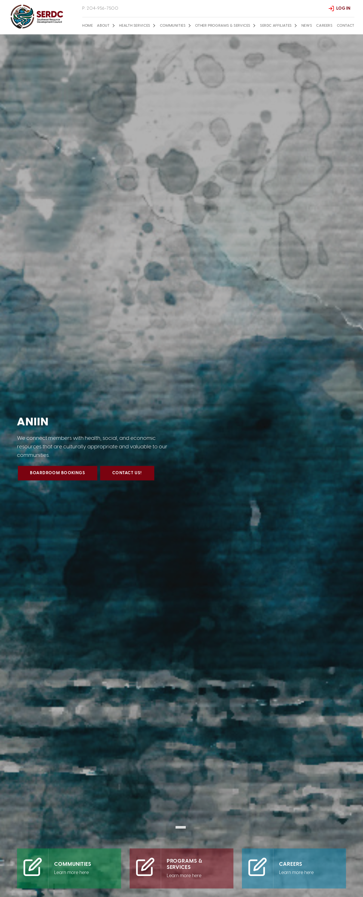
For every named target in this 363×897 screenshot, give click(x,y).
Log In (343, 8)
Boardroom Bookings (57, 476)
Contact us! (127, 476)
